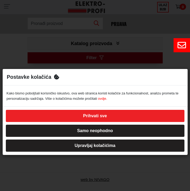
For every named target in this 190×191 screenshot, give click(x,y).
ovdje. (102, 99)
